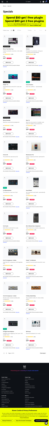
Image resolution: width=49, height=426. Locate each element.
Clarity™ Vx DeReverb (31, 260)
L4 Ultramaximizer (7, 190)
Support (3, 404)
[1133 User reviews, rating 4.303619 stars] (13, 125)
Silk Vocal (28, 331)
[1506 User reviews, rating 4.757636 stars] (36, 195)
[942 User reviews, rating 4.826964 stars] (13, 265)
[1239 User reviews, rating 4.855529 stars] (36, 230)
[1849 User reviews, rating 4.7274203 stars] (13, 54)
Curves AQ (5, 154)
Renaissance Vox (30, 154)
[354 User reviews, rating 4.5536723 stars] (36, 336)
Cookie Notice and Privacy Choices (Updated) (33, 406)
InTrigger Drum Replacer (8, 331)
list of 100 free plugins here (20, 24)
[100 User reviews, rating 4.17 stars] (36, 125)
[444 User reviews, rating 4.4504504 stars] (13, 160)
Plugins (26, 380)
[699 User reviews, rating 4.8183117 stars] (36, 160)
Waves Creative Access (29, 379)
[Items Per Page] (43, 353)
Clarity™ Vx (5, 84)
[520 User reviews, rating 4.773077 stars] (36, 54)
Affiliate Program (5, 406)
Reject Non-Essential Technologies (24, 420)
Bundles (26, 382)
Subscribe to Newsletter (29, 397)
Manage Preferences (7, 420)
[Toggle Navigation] (7, 1)
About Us (26, 400)
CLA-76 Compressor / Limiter (9, 260)
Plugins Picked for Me (6, 400)
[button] (46, 423)
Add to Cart (8, 62)
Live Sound (27, 389)
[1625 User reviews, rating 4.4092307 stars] (13, 90)
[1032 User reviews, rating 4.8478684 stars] (13, 301)
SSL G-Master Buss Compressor (33, 226)
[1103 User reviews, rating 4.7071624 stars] (13, 230)
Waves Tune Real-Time (8, 49)
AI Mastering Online (5, 402)
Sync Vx (28, 120)
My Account (4, 397)
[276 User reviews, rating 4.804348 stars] (13, 195)
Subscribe (5, 66)
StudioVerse (27, 384)
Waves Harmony (6, 120)
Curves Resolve (29, 84)
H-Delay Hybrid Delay (31, 295)
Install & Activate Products (30, 387)
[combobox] (30, 30)
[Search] (41, 30)
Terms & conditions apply (35, 25)
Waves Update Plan (5, 399)
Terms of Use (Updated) (29, 402)
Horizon (27, 49)
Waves (4, 6)
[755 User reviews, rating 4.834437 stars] (36, 301)
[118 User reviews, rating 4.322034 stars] (13, 336)
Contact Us (27, 399)
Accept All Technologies (41, 420)
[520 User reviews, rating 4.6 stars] (36, 265)
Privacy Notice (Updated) (29, 404)
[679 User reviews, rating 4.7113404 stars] (36, 90)
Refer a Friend (27, 392)
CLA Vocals (5, 226)
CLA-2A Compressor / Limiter (9, 295)
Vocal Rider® (29, 190)
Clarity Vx (3, 384)
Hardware (27, 391)
